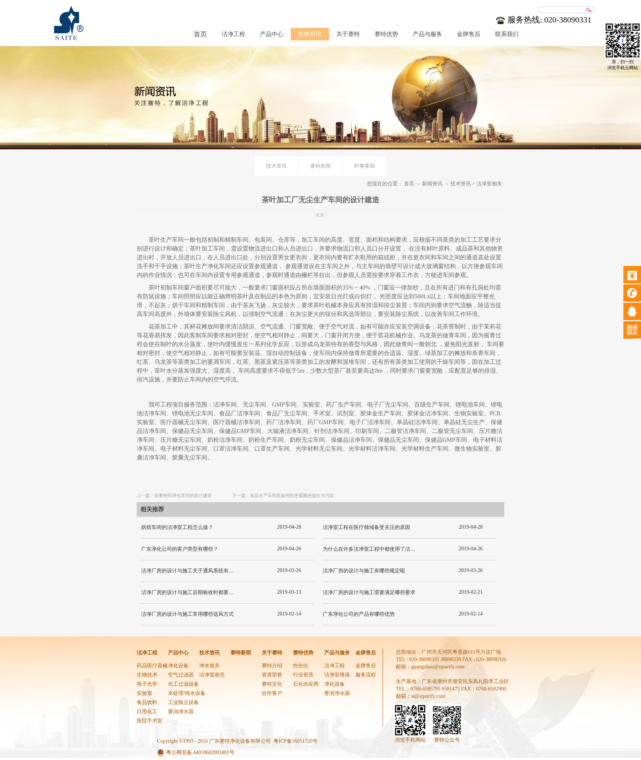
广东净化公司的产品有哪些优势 (359, 614)
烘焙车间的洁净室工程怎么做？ (177, 527)
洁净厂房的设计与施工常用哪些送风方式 (187, 614)
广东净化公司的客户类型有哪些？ (179, 549)
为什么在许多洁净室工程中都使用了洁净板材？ (377, 549)
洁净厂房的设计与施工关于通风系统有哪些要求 (195, 570)
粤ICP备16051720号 (295, 741)
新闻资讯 (432, 184)
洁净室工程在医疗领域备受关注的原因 (366, 527)
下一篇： (283, 495)
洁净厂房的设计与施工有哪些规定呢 (364, 570)
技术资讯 (460, 184)
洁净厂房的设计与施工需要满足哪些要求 (369, 592)
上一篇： (174, 495)
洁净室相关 (489, 184)
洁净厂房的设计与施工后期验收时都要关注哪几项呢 (200, 592)
